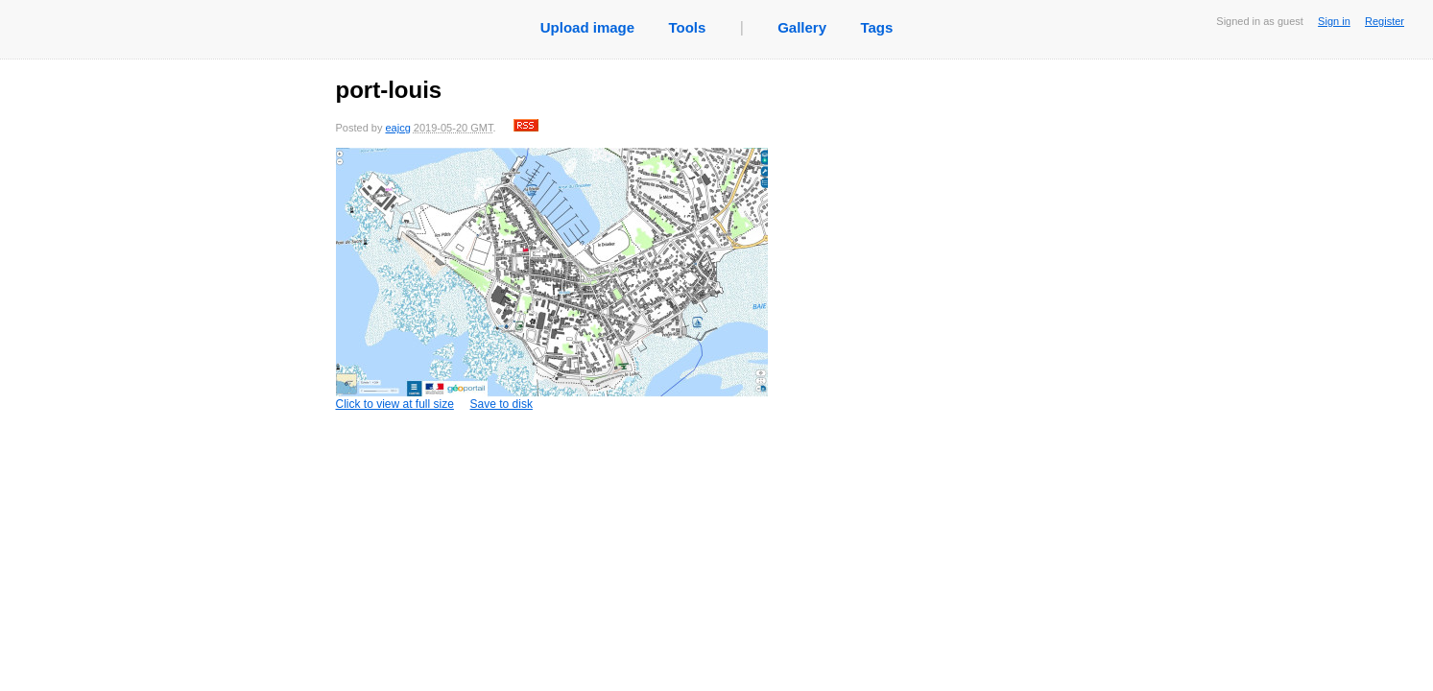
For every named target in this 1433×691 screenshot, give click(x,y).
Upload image (587, 27)
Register (1384, 21)
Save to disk (501, 404)
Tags (876, 27)
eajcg (397, 127)
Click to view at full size (552, 279)
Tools (686, 27)
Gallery (801, 27)
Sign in (1334, 21)
